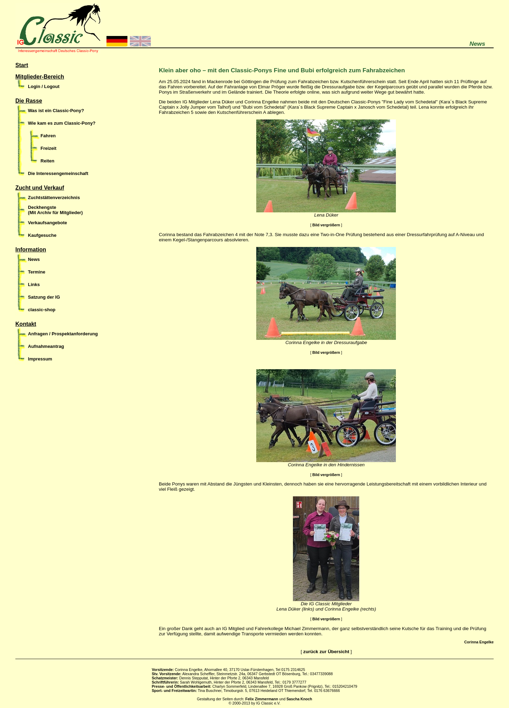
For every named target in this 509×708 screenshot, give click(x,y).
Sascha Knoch (299, 699)
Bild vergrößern (326, 225)
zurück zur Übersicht (326, 651)
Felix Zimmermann (261, 699)
